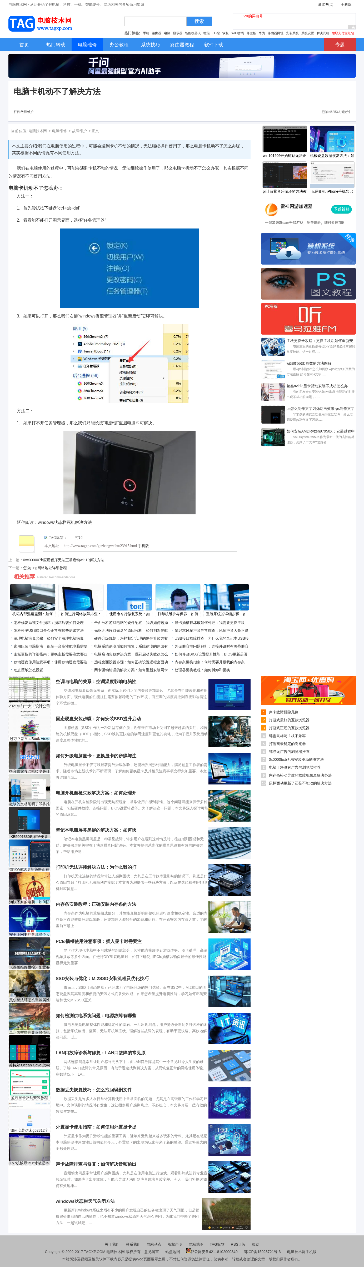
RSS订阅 (238, 1244)
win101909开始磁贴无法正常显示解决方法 (285, 156)
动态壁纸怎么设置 (28, 670)
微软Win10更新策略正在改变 (29, 869)
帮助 (255, 1244)
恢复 (225, 33)
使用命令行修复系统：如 (129, 614)
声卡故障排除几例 (283, 712)
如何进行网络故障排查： (81, 614)
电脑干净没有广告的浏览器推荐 (295, 767)
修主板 (251, 33)
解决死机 (323, 33)
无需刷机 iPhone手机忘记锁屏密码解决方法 (332, 192)
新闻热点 (325, 4)
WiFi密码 (237, 33)
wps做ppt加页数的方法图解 (309, 363)
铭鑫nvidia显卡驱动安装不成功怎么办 (317, 386)
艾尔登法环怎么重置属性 (29, 1000)
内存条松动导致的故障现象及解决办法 (300, 775)
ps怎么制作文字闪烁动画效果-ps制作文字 (321, 408)
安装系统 (292, 33)
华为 (262, 33)
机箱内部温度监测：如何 (32, 614)
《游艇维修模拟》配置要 (29, 967)
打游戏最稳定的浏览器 (287, 744)
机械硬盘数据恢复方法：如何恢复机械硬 (332, 156)
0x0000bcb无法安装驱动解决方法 (296, 759)
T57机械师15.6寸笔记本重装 (29, 1163)
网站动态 (154, 1244)
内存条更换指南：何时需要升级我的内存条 (210, 662)
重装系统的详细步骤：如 (226, 614)
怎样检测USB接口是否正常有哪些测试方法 (49, 630)
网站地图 (196, 1244)
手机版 (346, 4)
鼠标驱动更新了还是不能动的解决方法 (300, 783)
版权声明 (175, 1244)
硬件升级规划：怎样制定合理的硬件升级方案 (131, 638)
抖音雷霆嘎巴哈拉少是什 (29, 771)
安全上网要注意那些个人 (29, 934)
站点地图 (172, 1252)
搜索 (199, 21)
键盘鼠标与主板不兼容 (287, 736)
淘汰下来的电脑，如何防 (29, 902)
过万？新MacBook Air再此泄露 (29, 739)
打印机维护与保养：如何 (178, 614)
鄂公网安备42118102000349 (212, 1252)
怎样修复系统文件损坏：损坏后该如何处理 (49, 622)
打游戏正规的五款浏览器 (289, 728)
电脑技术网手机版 (302, 1252)
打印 (79, 538)
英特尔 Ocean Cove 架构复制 (29, 1065)
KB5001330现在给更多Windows (29, 836)
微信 (206, 33)
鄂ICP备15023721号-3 (263, 1252)
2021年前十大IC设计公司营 (29, 706)
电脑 (167, 33)
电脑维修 (59, 131)
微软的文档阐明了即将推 (29, 804)
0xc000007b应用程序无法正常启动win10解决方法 (63, 560)
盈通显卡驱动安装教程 (29, 1098)
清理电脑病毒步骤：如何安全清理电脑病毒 (49, 638)
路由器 (156, 33)
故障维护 (27, 112)
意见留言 (151, 1252)
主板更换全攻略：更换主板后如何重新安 (320, 341)
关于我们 (112, 1244)
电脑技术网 (37, 131)
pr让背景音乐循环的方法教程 (284, 192)
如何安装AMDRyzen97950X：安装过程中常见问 (321, 431)
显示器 (177, 33)
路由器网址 (275, 33)
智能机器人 (193, 33)
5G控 (216, 33)
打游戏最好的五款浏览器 (289, 720)
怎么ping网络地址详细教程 (45, 568)
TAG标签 (217, 1244)
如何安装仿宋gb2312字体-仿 (29, 1130)
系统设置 (307, 33)
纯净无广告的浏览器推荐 (289, 751)
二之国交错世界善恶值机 (29, 1032)
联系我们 (133, 1244)
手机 (146, 33)
